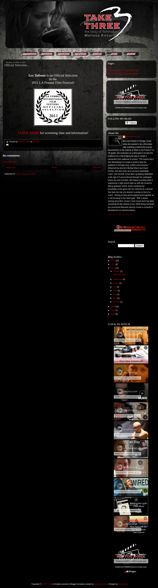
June (115, 291)
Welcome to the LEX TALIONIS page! (123, 70)
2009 (113, 310)
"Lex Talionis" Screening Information (123, 74)
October (116, 271)
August (116, 283)
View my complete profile (120, 214)
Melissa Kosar (133, 136)
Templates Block (101, 584)
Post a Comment (10, 162)
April (115, 298)
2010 (113, 307)
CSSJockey (123, 584)
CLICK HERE (28, 133)
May (115, 294)
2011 (113, 268)
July (115, 287)
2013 (113, 260)
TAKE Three (47, 584)
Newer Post (11, 167)
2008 (113, 314)
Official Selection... (120, 275)
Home (54, 167)
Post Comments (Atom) (25, 174)
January (116, 302)
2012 (113, 264)
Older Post (97, 167)
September (118, 279)
